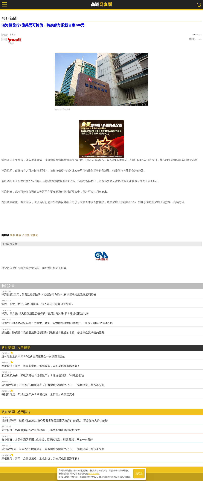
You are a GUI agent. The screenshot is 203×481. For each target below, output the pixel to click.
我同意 (139, 473)
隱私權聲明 (93, 473)
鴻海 (12, 235)
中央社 (14, 41)
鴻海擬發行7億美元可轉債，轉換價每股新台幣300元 (43, 25)
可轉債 (34, 235)
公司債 (25, 235)
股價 (18, 235)
